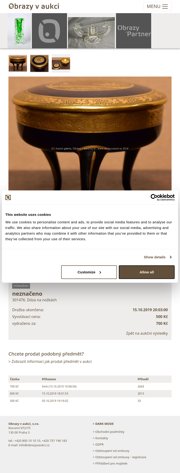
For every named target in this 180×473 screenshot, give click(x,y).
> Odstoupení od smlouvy (111, 451)
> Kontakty (100, 438)
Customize (89, 272)
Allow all (146, 272)
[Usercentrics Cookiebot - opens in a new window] (154, 197)
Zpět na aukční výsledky (147, 333)
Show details (155, 257)
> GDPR (98, 444)
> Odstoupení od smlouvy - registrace (119, 457)
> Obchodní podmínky (108, 432)
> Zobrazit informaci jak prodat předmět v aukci (50, 361)
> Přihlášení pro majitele (110, 463)
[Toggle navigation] (158, 6)
